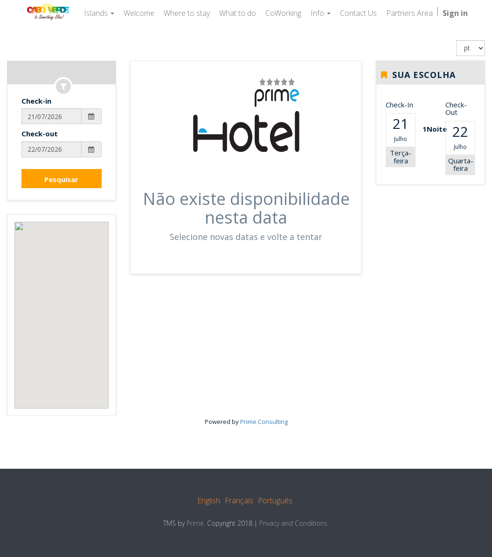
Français (239, 500)
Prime (195, 523)
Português (275, 500)
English (208, 500)
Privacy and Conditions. (294, 523)
